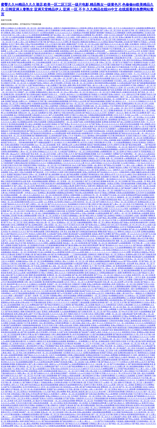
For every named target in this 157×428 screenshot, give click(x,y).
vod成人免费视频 (90, 211)
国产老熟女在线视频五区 (36, 156)
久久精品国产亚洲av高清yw (70, 213)
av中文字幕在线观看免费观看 (12, 282)
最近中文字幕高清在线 (120, 67)
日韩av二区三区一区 (107, 62)
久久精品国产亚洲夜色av (67, 151)
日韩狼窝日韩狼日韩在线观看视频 (59, 264)
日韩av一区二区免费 (36, 174)
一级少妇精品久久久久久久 (115, 179)
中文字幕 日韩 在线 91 (55, 168)
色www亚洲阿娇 (58, 252)
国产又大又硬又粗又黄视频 (95, 181)
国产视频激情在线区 (40, 135)
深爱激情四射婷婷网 (9, 140)
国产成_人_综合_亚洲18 (131, 99)
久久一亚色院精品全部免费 (66, 280)
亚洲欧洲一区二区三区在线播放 (59, 275)
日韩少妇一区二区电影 (28, 378)
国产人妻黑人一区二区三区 (36, 204)
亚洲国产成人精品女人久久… (116, 101)
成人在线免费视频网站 (64, 298)
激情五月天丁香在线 (16, 280)
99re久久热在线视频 (8, 259)
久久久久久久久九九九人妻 (87, 62)
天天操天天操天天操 (9, 69)
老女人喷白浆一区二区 (95, 220)
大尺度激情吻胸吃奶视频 (54, 245)
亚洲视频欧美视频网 (33, 37)
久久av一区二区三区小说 (12, 213)
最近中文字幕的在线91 (40, 339)
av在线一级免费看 (140, 216)
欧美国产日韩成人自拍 (95, 156)
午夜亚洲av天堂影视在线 (33, 318)
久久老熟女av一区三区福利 (135, 296)
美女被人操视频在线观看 (27, 216)
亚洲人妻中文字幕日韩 (32, 277)
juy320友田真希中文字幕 (126, 85)
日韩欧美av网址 (25, 103)
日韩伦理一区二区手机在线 (26, 298)
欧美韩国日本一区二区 (86, 200)
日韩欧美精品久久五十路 (81, 60)
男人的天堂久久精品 (139, 37)
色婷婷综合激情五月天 (118, 51)
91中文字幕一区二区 (111, 348)
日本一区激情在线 (114, 60)
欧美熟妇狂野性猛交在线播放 (137, 195)
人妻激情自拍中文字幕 (120, 238)
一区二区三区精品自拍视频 (88, 151)
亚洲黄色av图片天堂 (133, 254)
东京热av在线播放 (86, 218)
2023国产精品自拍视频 (21, 417)
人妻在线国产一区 (16, 277)
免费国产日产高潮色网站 (122, 154)
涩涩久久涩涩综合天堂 (90, 58)
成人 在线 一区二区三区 (51, 241)
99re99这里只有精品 (49, 124)
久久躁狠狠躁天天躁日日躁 (54, 211)
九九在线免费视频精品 (122, 142)
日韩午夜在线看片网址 (47, 286)
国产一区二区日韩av (136, 117)
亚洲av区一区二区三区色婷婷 (52, 412)
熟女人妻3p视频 (16, 170)
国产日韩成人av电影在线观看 (69, 376)
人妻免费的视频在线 (9, 316)
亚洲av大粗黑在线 (89, 172)
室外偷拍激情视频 (26, 142)
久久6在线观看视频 (59, 158)
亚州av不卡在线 (85, 293)
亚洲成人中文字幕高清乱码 (86, 241)
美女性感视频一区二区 (114, 270)
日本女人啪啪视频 (106, 74)
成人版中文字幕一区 (129, 30)
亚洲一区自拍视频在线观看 (37, 181)
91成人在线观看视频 (49, 376)
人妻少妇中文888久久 (92, 103)
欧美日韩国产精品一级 (86, 85)
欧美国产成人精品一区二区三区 (66, 218)
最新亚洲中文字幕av (120, 316)
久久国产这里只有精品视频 (67, 190)
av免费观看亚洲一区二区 (109, 151)
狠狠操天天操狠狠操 (72, 76)
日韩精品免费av (47, 382)
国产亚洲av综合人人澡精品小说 (97, 225)
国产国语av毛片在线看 (112, 165)
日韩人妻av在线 (71, 227)
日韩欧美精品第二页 (25, 266)
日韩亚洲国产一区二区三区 (39, 309)
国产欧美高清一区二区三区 (100, 39)
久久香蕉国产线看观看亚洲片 (137, 298)
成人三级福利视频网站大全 (48, 213)
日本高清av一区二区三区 (46, 165)
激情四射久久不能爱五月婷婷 (37, 348)
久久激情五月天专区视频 (145, 380)
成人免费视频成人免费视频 (63, 229)
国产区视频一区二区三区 (97, 243)
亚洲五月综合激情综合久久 (52, 129)
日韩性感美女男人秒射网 (61, 117)
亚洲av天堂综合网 (82, 236)
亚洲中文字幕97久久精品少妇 (75, 115)
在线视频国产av (57, 188)
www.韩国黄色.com (112, 156)
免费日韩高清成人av (133, 403)
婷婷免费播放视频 (19, 197)
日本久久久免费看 (125, 280)
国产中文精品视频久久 (46, 126)
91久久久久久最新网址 (22, 65)
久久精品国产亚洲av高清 (58, 147)
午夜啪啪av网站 (56, 296)
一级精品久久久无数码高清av (56, 97)
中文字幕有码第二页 (117, 49)
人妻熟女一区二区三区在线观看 (72, 394)
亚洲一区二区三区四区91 (114, 186)
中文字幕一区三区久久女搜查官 (142, 67)
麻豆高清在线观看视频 (26, 71)
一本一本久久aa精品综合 (26, 337)
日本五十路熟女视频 (96, 314)
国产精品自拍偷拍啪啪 (96, 101)
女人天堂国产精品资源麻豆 (124, 369)
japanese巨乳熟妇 (48, 37)
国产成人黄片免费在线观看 (82, 275)
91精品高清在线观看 (40, 403)
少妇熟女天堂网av (113, 184)
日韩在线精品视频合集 (21, 321)
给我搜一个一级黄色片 (45, 90)
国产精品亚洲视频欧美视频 (85, 154)
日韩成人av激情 (63, 286)
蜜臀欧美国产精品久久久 (107, 232)
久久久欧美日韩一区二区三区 (21, 250)
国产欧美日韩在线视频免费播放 (73, 220)
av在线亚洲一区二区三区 (132, 138)
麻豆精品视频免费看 (78, 110)
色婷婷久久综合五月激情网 (104, 257)
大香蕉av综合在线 (116, 259)
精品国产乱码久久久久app (17, 177)
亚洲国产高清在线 (60, 362)
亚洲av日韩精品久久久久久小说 (44, 151)
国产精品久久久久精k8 (19, 220)
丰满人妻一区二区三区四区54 (83, 83)
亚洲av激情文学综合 (35, 177)
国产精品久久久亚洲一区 (116, 87)
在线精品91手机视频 (81, 33)
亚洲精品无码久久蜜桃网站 (48, 328)
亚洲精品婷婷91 (42, 92)
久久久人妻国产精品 (20, 309)
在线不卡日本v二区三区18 (15, 398)
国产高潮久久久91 (93, 378)
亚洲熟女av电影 (102, 209)
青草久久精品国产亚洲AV (36, 398)
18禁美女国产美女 (27, 154)
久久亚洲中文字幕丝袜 (99, 49)
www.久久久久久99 (137, 234)
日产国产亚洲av (64, 124)
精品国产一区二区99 (146, 119)
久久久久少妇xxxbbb (142, 58)
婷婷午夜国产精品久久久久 (30, 421)
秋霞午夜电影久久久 (104, 316)
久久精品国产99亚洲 (58, 268)
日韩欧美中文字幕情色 (80, 117)
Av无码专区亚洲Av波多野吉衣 (50, 236)
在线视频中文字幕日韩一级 (111, 177)
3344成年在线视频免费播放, (46, 46)
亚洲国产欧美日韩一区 (21, 245)
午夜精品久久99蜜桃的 (146, 241)
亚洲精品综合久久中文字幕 (99, 65)
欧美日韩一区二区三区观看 (117, 181)
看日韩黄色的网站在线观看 (105, 83)
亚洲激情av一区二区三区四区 (88, 30)
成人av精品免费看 (81, 51)
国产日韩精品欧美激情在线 (86, 232)
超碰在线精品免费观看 (93, 277)
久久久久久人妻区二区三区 (137, 39)
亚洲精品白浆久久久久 (81, 39)
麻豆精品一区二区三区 (30, 138)
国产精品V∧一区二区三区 (80, 49)
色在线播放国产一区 (77, 69)
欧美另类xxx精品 (73, 197)
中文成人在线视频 (44, 252)
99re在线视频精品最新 (56, 103)
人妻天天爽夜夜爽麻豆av (117, 117)
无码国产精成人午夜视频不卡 (25, 81)
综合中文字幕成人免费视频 (104, 193)
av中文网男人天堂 (123, 206)
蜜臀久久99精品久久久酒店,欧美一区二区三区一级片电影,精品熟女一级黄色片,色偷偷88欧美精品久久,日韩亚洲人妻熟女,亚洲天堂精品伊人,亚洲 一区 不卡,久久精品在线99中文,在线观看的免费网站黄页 (77, 9)
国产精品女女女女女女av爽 (129, 133)
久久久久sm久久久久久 (63, 33)
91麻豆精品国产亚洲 (129, 314)
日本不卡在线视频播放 (142, 312)
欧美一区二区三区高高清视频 (20, 135)
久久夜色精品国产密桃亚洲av (18, 133)
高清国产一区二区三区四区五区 (59, 284)
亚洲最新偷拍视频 (72, 291)
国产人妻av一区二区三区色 (110, 30)
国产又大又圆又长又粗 (133, 106)
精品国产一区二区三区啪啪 (29, 412)
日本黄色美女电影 (57, 339)
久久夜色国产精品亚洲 (145, 140)
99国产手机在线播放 (138, 218)
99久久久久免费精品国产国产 (32, 305)
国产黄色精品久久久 (110, 245)
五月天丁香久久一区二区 (73, 282)
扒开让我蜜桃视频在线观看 (46, 293)
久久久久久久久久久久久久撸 (138, 398)
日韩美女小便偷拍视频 (71, 195)
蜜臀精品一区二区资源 (57, 181)
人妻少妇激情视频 (106, 58)
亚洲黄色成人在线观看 (140, 213)
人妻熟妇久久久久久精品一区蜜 (67, 37)
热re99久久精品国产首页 (103, 330)
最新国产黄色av (45, 158)
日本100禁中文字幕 (107, 291)
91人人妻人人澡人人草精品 (105, 85)
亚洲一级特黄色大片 (141, 355)
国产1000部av (138, 248)
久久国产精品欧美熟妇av (35, 85)
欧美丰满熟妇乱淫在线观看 (135, 35)
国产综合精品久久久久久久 (68, 149)
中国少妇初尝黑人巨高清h (71, 113)
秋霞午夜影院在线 (74, 133)
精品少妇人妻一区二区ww (59, 92)
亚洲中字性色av (81, 186)
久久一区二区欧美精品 (125, 323)
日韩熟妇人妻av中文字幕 (138, 238)
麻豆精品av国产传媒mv (10, 46)
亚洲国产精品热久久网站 (111, 103)
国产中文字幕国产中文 (124, 62)
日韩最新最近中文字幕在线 (62, 344)
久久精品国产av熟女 (27, 46)
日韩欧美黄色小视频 (127, 172)
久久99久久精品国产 (116, 35)
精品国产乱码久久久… (50, 94)
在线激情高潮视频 (72, 168)
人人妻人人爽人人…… (85, 421)
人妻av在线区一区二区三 (52, 225)
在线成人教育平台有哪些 (70, 58)
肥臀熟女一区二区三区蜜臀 (55, 197)
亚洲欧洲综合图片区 (18, 341)
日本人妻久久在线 (92, 119)
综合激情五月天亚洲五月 (143, 350)
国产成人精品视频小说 (53, 174)
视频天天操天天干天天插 (77, 314)
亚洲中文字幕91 (117, 211)
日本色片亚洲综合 (139, 142)
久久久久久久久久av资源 (45, 71)
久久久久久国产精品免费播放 (80, 321)
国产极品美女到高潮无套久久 (43, 53)
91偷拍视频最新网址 (63, 184)
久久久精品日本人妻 (80, 65)
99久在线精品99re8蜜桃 (28, 328)
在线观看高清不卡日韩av (90, 133)
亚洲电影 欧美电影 (109, 122)
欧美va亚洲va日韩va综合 (20, 302)
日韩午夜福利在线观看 (73, 172)
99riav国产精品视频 (16, 158)
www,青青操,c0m (50, 202)
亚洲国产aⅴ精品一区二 (22, 60)
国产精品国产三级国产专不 (131, 188)
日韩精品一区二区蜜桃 (96, 158)
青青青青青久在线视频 (89, 71)
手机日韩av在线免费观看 (83, 193)
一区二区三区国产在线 (74, 122)
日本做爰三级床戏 (86, 81)
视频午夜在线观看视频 (37, 275)
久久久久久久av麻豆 (8, 122)
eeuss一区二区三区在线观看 (45, 145)
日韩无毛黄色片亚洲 (118, 341)
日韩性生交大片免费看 (46, 81)
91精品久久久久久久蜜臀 (121, 252)
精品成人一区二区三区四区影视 (75, 243)
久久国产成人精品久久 (109, 69)
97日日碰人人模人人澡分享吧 (92, 76)
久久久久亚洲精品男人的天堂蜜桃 (75, 417)
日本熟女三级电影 (88, 197)
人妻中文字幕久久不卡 (65, 154)
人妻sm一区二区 (25, 151)
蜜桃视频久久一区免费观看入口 (79, 341)
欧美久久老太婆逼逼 (125, 396)
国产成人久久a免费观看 (41, 69)
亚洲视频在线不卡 (68, 241)
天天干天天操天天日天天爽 (60, 65)
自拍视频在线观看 (50, 371)
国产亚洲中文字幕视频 (30, 229)
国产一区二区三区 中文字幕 (116, 302)
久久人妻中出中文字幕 (130, 94)
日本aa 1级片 (13, 172)
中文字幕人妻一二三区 (40, 65)
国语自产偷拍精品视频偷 (96, 145)
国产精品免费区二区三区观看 (83, 305)
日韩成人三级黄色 (13, 396)
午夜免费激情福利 (126, 71)
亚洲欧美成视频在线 (91, 353)
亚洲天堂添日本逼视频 (42, 259)
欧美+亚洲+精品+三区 (9, 30)
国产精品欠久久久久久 (14, 168)
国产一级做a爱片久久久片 (19, 238)
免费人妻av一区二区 (146, 314)
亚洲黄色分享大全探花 (71, 161)
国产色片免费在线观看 (35, 232)
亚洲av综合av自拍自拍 (115, 161)
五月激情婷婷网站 (65, 316)
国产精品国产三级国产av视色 (90, 332)
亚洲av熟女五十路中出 (20, 49)
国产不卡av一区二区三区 (12, 222)
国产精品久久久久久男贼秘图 (35, 270)
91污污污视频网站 (86, 168)
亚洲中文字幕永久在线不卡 (129, 151)
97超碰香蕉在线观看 (99, 90)
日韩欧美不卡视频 (79, 284)
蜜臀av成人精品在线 (85, 330)
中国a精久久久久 (29, 90)
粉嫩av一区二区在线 (76, 362)
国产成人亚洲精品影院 (34, 225)
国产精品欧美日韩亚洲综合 (40, 133)
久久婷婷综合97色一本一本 (91, 195)
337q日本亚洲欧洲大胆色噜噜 (87, 74)
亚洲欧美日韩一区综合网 (13, 94)
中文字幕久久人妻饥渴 (143, 360)
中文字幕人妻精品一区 (106, 266)
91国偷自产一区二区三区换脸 (12, 270)
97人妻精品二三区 (24, 69)
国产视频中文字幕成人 (139, 42)
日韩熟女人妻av (60, 261)
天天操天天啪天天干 (133, 135)
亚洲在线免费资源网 (123, 266)
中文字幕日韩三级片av (137, 168)
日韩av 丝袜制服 (109, 140)
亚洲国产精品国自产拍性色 (17, 174)
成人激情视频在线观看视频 (40, 179)
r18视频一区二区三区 (113, 314)
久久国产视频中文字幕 (77, 357)
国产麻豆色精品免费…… (98, 51)
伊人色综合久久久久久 (17, 232)
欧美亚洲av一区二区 (40, 147)
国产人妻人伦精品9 (36, 364)
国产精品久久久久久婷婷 (127, 119)
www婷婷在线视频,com (63, 60)
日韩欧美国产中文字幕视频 (120, 65)
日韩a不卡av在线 (29, 184)
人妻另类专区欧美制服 (145, 69)
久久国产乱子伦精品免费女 (11, 387)
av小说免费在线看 (10, 113)
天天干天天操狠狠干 (136, 108)
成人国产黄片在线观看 (26, 332)
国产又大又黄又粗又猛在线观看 (67, 71)
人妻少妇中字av (127, 293)
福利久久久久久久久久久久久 (135, 46)
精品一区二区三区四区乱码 (133, 307)
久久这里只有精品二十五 (130, 163)
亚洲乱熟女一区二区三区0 (15, 85)
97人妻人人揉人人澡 (20, 42)
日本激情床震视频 (96, 318)
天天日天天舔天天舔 (49, 325)
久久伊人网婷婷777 (23, 289)
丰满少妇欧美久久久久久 (33, 51)
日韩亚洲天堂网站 (30, 165)
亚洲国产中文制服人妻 (24, 254)
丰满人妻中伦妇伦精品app (132, 60)
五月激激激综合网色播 (97, 403)
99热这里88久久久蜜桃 (34, 211)
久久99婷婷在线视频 (16, 37)
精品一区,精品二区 (46, 140)
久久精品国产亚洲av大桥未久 (38, 83)
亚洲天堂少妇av (148, 403)
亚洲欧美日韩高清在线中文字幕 (93, 161)
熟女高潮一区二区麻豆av (114, 346)
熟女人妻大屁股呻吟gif (28, 353)
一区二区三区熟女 (25, 78)
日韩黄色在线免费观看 (91, 177)
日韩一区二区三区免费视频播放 (41, 261)
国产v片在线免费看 (56, 115)
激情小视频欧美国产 (69, 44)
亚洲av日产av (42, 426)
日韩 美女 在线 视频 (130, 90)
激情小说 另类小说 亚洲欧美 (69, 46)
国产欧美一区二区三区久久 (105, 197)
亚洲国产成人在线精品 (106, 216)
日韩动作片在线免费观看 (103, 81)
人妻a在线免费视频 (12, 129)
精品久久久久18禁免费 (126, 389)
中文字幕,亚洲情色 (30, 323)
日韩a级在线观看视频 (109, 133)
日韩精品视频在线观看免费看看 (100, 115)
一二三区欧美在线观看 (78, 254)
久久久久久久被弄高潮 (63, 289)
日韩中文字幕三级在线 (100, 204)
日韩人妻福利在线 (119, 39)
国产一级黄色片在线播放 (118, 229)
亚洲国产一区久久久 (116, 113)
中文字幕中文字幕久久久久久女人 (104, 373)
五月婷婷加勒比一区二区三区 (116, 147)
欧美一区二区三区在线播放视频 (13, 156)
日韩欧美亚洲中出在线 (125, 408)
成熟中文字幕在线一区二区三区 (23, 366)
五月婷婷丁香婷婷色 (143, 376)
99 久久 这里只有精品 (93, 163)
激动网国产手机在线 (94, 348)
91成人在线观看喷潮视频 (123, 350)
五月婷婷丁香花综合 (87, 67)
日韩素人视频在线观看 (81, 325)
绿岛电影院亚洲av (116, 300)
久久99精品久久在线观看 (36, 284)
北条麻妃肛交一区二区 (17, 291)
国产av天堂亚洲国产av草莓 (67, 293)
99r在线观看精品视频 (17, 348)
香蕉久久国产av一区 (136, 126)
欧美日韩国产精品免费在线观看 (57, 49)
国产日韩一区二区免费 (83, 259)
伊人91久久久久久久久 (79, 124)
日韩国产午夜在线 (66, 405)
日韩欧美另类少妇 (62, 90)
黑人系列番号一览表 (100, 35)
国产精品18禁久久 (89, 216)
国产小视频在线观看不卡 (43, 142)
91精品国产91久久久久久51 (124, 190)
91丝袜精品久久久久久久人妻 (48, 307)
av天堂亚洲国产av (10, 53)
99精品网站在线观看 (62, 55)
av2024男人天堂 (133, 87)
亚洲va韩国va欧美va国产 (129, 156)
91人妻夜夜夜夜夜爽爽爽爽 (39, 35)
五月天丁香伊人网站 (16, 44)
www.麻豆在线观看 (59, 131)
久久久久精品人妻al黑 (65, 186)
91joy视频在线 (61, 177)
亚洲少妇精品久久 (91, 273)
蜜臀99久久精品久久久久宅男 (129, 232)
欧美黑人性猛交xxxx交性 (67, 202)
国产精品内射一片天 (41, 172)
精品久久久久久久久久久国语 (25, 360)
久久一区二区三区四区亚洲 (79, 90)
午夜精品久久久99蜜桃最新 (114, 33)
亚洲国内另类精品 (99, 60)
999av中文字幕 (110, 220)
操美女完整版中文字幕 (37, 220)
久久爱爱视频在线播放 (121, 286)
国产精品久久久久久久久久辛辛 (94, 113)
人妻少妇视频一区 (17, 419)
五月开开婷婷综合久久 (112, 55)
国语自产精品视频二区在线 (118, 42)
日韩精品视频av (142, 184)
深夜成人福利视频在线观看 (99, 261)
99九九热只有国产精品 (39, 108)
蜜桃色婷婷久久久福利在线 (46, 186)
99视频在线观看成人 (55, 163)
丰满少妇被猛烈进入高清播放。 (19, 147)
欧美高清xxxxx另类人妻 (72, 387)
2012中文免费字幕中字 (35, 97)
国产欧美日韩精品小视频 (14, 312)
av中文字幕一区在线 (103, 67)
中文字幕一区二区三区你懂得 (42, 289)
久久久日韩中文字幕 (64, 126)
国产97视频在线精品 (42, 334)
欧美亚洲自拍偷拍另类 (139, 222)
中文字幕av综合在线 (41, 314)
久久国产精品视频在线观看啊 (128, 309)
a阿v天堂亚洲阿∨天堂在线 (60, 83)
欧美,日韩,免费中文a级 (68, 200)
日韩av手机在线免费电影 (34, 44)
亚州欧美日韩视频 (30, 170)
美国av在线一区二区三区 (108, 37)
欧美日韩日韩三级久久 (111, 188)
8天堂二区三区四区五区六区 (144, 149)
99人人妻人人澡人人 (20, 35)
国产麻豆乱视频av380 (73, 245)
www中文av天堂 (133, 51)
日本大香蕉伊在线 (101, 126)
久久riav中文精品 (83, 373)
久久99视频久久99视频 (139, 330)
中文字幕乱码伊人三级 (144, 371)
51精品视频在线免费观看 (20, 108)
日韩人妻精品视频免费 (60, 334)
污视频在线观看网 (19, 257)
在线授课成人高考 (37, 49)
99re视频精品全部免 (24, 122)
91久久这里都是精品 (80, 337)
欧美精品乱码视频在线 (117, 398)
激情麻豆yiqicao (116, 261)
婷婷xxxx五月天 (98, 293)
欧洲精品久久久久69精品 (98, 42)
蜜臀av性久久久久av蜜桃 (72, 309)
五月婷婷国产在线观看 (74, 211)
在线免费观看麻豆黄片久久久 (83, 364)
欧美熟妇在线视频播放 (109, 149)
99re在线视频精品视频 (24, 362)
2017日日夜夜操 (104, 211)
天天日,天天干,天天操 (13, 58)
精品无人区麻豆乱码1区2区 (126, 92)
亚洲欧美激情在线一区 (117, 110)
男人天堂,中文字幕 (143, 334)
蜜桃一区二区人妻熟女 (102, 222)
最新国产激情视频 (97, 33)
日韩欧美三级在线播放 (60, 69)
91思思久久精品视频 (125, 305)
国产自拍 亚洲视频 (115, 90)
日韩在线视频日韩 (56, 76)
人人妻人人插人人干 (133, 49)
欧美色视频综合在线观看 (56, 341)
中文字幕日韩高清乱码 (17, 131)
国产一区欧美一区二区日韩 (11, 90)
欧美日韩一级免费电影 (108, 119)
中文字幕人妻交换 (134, 341)
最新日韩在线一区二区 (129, 236)
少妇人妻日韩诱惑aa (46, 323)
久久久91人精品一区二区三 (97, 110)
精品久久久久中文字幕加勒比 (52, 99)
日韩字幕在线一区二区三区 (60, 39)
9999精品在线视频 (10, 195)
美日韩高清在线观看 (16, 124)
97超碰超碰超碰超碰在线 (93, 99)
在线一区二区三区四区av (99, 106)
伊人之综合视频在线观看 (41, 62)
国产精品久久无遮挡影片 (49, 394)
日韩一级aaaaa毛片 (12, 154)
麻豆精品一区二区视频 (113, 99)
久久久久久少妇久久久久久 (83, 289)
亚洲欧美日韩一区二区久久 (99, 417)
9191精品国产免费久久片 (82, 264)
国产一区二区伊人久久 (21, 39)
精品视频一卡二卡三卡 (69, 307)
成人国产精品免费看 (71, 174)
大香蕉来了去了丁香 (33, 241)
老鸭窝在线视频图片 (125, 268)
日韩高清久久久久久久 (142, 71)
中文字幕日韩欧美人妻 (77, 382)
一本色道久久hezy (30, 193)
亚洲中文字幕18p (27, 334)
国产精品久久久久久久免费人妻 (59, 42)
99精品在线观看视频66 (64, 53)
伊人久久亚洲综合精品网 (43, 362)
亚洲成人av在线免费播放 (100, 325)
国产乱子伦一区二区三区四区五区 (102, 206)
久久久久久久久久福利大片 (79, 369)
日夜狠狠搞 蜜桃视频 (13, 126)
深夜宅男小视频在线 (96, 186)
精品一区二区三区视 (126, 200)
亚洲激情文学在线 (141, 62)
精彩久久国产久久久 (52, 58)
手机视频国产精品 (75, 97)
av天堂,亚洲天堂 (18, 241)
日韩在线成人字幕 (18, 394)
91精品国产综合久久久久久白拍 (44, 190)
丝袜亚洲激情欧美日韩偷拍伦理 (52, 424)
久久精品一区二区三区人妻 (77, 261)
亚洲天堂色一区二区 (140, 275)
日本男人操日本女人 (68, 30)
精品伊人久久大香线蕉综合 (105, 305)
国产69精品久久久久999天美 (105, 289)
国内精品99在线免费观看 (39, 39)
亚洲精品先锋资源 (92, 355)
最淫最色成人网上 (101, 168)
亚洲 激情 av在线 (7, 243)
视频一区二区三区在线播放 (126, 241)
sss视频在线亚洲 (124, 129)
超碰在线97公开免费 (117, 53)
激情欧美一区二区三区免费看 (128, 197)
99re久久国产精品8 (79, 165)
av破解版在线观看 (55, 243)
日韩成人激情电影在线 (84, 108)
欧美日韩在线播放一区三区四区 (76, 403)
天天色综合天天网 (106, 380)
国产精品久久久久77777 (110, 362)
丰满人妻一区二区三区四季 (112, 282)
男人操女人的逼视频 (33, 124)
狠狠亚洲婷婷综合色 (121, 330)
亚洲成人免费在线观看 (50, 312)
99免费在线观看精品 (123, 291)
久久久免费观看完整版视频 (108, 371)
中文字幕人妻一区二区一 (43, 250)
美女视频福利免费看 (132, 161)
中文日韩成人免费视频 (109, 355)
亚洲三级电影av (101, 170)
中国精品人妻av (46, 229)
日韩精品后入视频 (66, 106)
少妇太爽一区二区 (79, 179)
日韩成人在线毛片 (121, 74)
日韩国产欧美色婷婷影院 (108, 71)
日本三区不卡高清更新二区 (120, 225)
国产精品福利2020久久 (21, 410)
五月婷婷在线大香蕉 (78, 55)
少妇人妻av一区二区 (61, 78)
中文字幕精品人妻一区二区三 (34, 168)
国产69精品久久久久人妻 (84, 170)
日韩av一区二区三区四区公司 (125, 202)
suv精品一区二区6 (120, 108)
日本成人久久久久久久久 (111, 332)
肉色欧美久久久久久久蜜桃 (37, 243)
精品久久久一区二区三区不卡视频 (102, 92)
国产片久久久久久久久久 (57, 204)
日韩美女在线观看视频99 (65, 74)
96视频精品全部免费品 (65, 193)
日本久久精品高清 (134, 110)
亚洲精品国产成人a (29, 126)
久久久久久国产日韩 (9, 71)
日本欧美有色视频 (116, 321)
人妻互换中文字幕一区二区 (27, 140)
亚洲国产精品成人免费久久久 (16, 101)
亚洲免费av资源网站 (88, 360)
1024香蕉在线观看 (47, 33)
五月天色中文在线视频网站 (73, 87)
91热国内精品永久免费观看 (80, 35)
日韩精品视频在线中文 (87, 190)
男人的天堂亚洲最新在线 (79, 334)
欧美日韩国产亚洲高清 (62, 380)
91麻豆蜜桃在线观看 (51, 51)
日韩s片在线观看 (24, 53)
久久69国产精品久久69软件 (103, 264)
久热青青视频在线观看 (92, 122)
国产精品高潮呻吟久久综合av (40, 117)
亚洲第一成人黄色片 (95, 165)
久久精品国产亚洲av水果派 (82, 126)
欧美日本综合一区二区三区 (136, 53)
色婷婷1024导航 (105, 328)
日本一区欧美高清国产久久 (24, 76)
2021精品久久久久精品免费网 (65, 142)
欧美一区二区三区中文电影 (45, 154)
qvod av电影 (7, 296)
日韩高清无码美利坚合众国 (15, 181)
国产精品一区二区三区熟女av (113, 254)
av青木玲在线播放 (69, 296)
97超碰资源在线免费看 (75, 273)
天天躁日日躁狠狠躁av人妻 (71, 216)
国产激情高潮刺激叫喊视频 (37, 206)
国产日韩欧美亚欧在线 (91, 387)
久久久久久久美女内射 (111, 163)
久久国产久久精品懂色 (95, 179)
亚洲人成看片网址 (69, 85)
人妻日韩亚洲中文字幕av (73, 99)
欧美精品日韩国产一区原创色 (65, 373)
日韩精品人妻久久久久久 (56, 273)
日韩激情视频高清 (17, 346)
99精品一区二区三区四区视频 (51, 87)
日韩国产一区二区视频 (26, 92)
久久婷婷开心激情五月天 (36, 341)
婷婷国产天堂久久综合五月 (129, 378)
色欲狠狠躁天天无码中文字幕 (25, 67)
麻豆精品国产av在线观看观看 (79, 234)
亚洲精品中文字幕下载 (37, 42)
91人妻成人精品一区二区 (22, 369)
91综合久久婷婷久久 (27, 344)
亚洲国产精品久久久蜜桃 (20, 119)
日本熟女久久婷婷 (56, 172)
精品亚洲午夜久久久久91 (16, 284)
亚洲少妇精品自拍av (68, 414)
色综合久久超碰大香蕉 (37, 234)
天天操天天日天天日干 (27, 30)
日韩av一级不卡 (74, 266)
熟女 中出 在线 (89, 209)
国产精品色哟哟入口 (67, 421)
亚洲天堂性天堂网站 (27, 405)
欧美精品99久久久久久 (37, 163)
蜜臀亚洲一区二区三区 (109, 387)
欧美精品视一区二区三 (97, 337)
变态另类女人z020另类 (77, 101)
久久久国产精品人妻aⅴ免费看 (105, 218)
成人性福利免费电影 (38, 389)
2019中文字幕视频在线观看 (129, 227)
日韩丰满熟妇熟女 (52, 232)
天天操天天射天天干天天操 (107, 280)
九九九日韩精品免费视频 (18, 117)
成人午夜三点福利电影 (49, 106)
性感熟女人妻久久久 (45, 337)
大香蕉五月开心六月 (147, 44)
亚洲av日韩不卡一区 (139, 250)
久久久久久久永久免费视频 (44, 74)
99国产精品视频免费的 (99, 300)
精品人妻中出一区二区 (12, 229)
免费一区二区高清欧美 (114, 158)
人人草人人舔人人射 (15, 51)
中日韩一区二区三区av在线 (88, 44)
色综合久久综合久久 (140, 291)
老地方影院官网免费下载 (92, 245)
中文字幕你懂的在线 (52, 238)
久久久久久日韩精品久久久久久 (141, 101)
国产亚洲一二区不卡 (15, 99)
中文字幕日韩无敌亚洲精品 (95, 87)
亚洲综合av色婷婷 (57, 378)
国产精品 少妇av (138, 424)
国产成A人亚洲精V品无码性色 (128, 122)
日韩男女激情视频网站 (134, 33)
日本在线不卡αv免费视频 (145, 348)
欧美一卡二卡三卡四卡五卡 (138, 74)
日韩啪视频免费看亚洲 (35, 197)
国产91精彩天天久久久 (104, 202)
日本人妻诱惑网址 (79, 184)
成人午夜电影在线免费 (127, 69)
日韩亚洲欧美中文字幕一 (124, 58)
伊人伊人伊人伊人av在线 (144, 103)
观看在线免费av (13, 421)
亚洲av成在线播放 (12, 145)
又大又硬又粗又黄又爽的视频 (52, 291)
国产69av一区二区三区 (75, 103)
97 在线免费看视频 (41, 209)
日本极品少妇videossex (56, 270)
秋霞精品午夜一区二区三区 (111, 307)
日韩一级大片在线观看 (33, 282)
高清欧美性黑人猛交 (82, 229)
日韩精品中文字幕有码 (77, 348)
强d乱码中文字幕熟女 (136, 147)
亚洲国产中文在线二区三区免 (113, 195)
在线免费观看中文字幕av (35, 273)
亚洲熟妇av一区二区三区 (66, 222)
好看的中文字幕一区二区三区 (14, 83)
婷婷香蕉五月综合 (129, 332)
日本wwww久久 (16, 300)
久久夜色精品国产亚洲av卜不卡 (61, 135)
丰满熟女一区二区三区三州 (31, 129)
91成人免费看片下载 (54, 85)
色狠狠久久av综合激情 (124, 216)
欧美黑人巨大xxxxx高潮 (33, 202)
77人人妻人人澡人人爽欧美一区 (134, 165)
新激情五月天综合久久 (73, 129)
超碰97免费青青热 (124, 273)
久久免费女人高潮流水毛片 (135, 170)
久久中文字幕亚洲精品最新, (33, 58)
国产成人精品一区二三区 (60, 35)
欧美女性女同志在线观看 (100, 78)
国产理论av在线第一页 (137, 181)
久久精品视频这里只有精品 (86, 94)
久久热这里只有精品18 (40, 268)
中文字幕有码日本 (117, 106)
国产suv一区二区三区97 (16, 211)
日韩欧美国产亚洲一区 (99, 117)
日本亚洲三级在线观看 (115, 131)
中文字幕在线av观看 (95, 55)
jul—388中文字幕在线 (31, 99)
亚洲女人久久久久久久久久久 (25, 218)
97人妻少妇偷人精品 (77, 323)
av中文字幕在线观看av (12, 414)
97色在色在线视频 (27, 145)
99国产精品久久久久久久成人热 (112, 44)
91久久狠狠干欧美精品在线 (94, 131)
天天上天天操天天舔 (53, 44)
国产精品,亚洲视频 (77, 119)
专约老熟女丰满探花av (140, 252)
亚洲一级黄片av (56, 248)
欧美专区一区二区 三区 (86, 202)
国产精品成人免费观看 (142, 245)
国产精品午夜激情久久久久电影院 (58, 305)
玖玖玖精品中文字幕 (138, 206)
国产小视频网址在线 (15, 184)
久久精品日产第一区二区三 (140, 76)
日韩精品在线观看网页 (55, 122)
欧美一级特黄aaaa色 (64, 145)
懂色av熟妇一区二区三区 (78, 92)
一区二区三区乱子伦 (9, 92)
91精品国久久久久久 (40, 115)
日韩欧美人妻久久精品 (12, 33)
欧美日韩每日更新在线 (124, 405)
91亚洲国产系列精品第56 (89, 174)
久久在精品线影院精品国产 (22, 55)
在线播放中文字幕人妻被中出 (48, 67)
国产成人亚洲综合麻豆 (32, 94)
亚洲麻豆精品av (149, 138)
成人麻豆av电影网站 (31, 424)
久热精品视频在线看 (78, 156)
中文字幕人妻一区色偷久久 (11, 382)
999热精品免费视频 (111, 318)
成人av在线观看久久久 (41, 369)
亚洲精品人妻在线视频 (46, 193)
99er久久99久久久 (147, 163)
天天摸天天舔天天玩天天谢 (59, 110)
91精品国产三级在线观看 (79, 302)
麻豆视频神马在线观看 (139, 129)
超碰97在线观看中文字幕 (126, 140)
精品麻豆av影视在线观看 (77, 158)
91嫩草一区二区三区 (49, 277)
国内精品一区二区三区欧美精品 (140, 357)
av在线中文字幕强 (125, 149)
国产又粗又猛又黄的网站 (95, 394)
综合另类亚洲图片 (55, 161)
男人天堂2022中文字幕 (127, 373)
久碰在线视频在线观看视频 (57, 101)
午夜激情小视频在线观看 (125, 421)
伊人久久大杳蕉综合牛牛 (106, 323)
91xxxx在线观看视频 (57, 209)
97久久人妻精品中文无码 (47, 170)
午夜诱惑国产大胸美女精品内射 (94, 138)
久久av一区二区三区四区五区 (63, 259)
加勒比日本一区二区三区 (27, 113)
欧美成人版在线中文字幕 (92, 309)
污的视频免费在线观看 (93, 410)
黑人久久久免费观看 (66, 170)
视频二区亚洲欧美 (132, 44)
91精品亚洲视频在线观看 (79, 318)
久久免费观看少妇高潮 (9, 328)
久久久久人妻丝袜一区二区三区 (127, 344)
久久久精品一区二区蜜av (35, 264)
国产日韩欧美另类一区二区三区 (90, 312)
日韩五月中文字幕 (93, 69)
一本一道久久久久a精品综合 (144, 154)
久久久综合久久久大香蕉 (113, 46)
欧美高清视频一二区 (130, 55)
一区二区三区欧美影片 (75, 181)
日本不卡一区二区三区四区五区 (64, 62)
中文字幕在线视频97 (13, 87)
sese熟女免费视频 (79, 145)
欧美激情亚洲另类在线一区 (137, 414)
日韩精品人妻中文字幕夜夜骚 (48, 30)
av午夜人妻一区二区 (131, 211)
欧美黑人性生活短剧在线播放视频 (62, 108)
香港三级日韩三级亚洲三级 (77, 392)
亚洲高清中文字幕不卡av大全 (94, 97)
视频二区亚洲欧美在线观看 (106, 360)
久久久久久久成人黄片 (93, 188)
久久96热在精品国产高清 (126, 83)
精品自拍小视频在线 (80, 42)
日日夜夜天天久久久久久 (43, 55)
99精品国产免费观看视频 (30, 106)
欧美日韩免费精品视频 (74, 270)
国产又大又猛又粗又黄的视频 (138, 78)
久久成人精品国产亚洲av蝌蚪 (58, 119)
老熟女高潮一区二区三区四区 (92, 46)
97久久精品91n (49, 177)
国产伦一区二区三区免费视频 (67, 81)
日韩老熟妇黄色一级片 (115, 97)
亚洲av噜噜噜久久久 (38, 119)
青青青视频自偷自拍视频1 (117, 337)
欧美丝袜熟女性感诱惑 (9, 405)
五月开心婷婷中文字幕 (116, 145)
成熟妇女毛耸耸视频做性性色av (71, 385)
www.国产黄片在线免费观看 (80, 250)
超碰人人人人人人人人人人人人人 (97, 252)
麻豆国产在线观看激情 (12, 325)
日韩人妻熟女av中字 (107, 174)
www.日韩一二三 (137, 115)
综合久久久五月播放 (119, 78)
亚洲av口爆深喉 (125, 37)
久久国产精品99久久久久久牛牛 (13, 204)
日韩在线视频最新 (30, 300)
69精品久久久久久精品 (89, 37)
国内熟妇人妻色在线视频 (97, 135)
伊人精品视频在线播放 (135, 366)
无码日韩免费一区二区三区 (42, 60)
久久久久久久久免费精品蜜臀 (101, 369)
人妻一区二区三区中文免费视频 (116, 76)
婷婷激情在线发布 (90, 339)
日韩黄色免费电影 (62, 323)
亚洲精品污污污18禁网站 (10, 106)
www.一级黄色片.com (116, 170)
